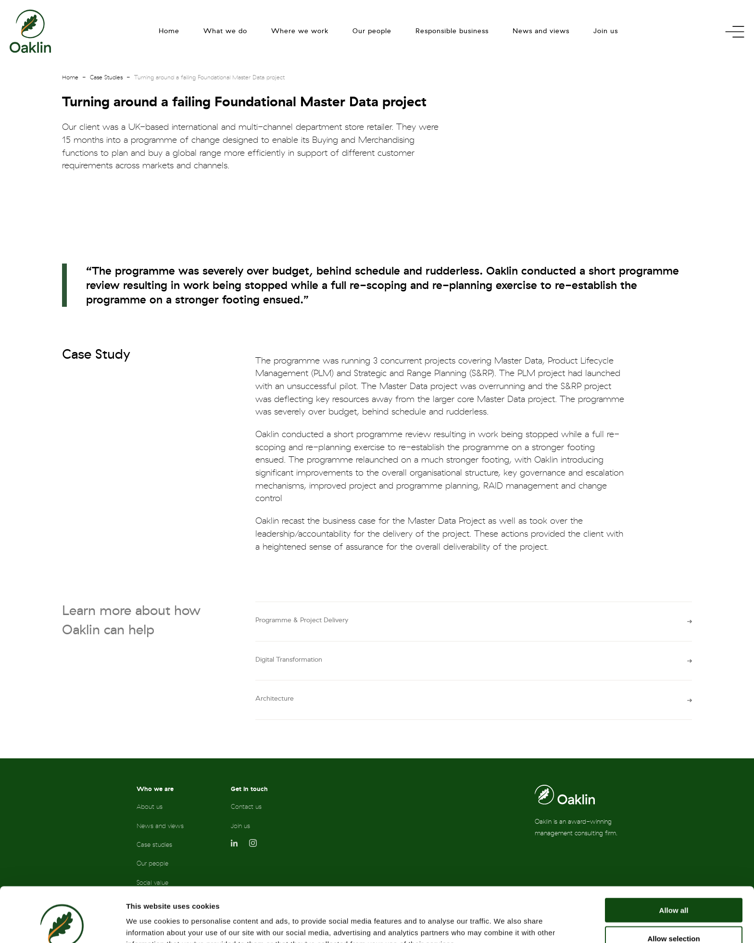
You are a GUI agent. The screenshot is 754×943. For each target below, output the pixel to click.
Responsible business (452, 31)
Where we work (299, 31)
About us (150, 806)
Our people (371, 31)
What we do (225, 31)
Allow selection (673, 887)
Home (169, 31)
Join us (605, 31)
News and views (541, 31)
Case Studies (106, 77)
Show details (504, 924)
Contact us (246, 806)
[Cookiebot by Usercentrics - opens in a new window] (62, 924)
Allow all (674, 859)
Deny (674, 915)
